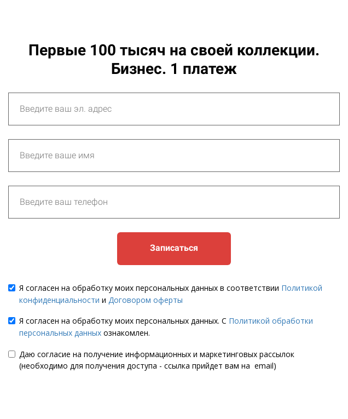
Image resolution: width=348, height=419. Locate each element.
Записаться (174, 248)
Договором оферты (145, 300)
